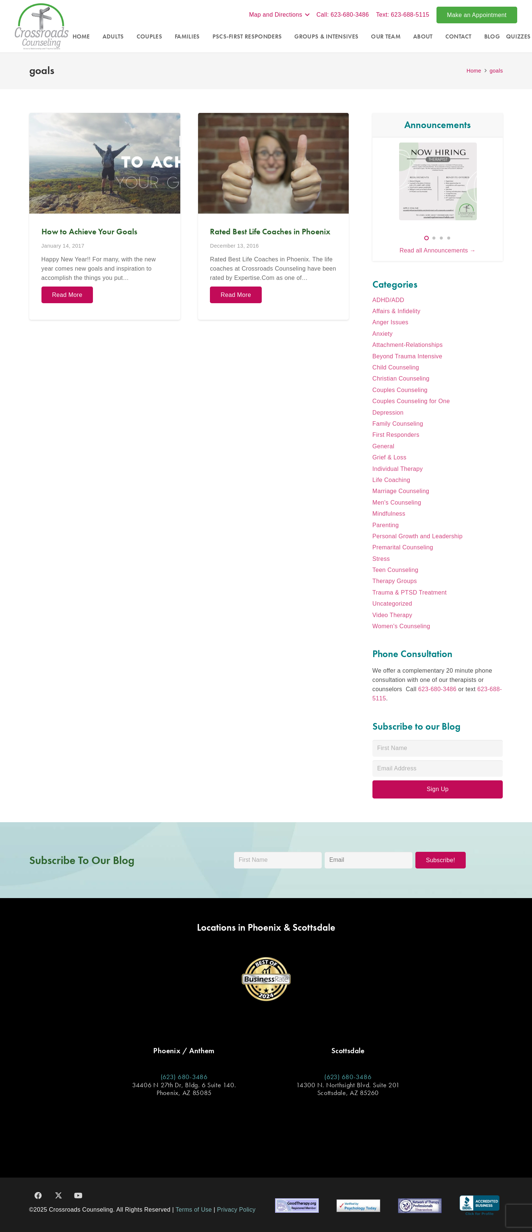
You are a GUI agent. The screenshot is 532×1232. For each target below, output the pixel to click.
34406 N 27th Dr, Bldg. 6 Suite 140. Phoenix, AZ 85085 (184, 1089)
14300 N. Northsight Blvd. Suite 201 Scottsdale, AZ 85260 (347, 1089)
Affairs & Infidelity (396, 311)
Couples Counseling (400, 390)
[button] (279, 15)
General (383, 446)
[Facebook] (38, 1195)
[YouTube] (78, 1195)
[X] (58, 1195)
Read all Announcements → (437, 250)
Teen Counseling (395, 570)
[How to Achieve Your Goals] (104, 216)
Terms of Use (193, 1209)
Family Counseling (397, 424)
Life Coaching (391, 480)
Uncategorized (392, 603)
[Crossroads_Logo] (41, 26)
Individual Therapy (397, 469)
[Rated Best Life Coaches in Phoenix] (273, 216)
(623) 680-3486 (184, 1076)
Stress (381, 559)
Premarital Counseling (402, 547)
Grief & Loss (389, 457)
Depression (388, 412)
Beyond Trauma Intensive (407, 356)
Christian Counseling (400, 378)
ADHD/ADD (388, 300)
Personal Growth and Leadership (417, 536)
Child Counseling (395, 367)
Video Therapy (392, 615)
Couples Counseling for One (411, 401)
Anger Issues (390, 322)
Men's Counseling (396, 502)
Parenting (385, 525)
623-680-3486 (437, 689)
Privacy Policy (236, 1209)
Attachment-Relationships (407, 345)
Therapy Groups (394, 581)
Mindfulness (388, 513)
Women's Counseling (401, 626)
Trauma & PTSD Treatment (409, 592)
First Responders (395, 435)
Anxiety (382, 334)
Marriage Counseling (400, 491)
